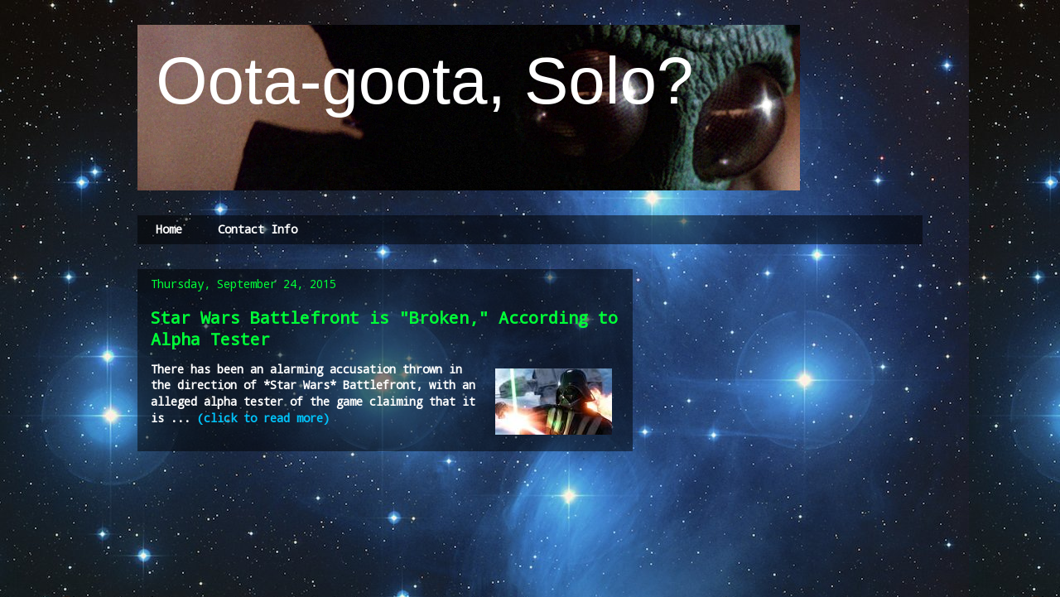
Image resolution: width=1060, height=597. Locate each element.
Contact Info (257, 229)
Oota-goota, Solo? (415, 81)
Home (169, 229)
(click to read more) (263, 418)
